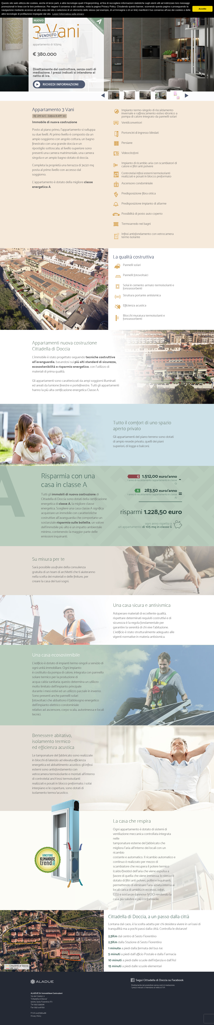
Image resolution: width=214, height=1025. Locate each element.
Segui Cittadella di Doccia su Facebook (159, 980)
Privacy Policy (36, 1016)
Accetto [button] (202, 9)
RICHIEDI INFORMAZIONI (61, 84)
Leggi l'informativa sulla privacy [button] (68, 14)
